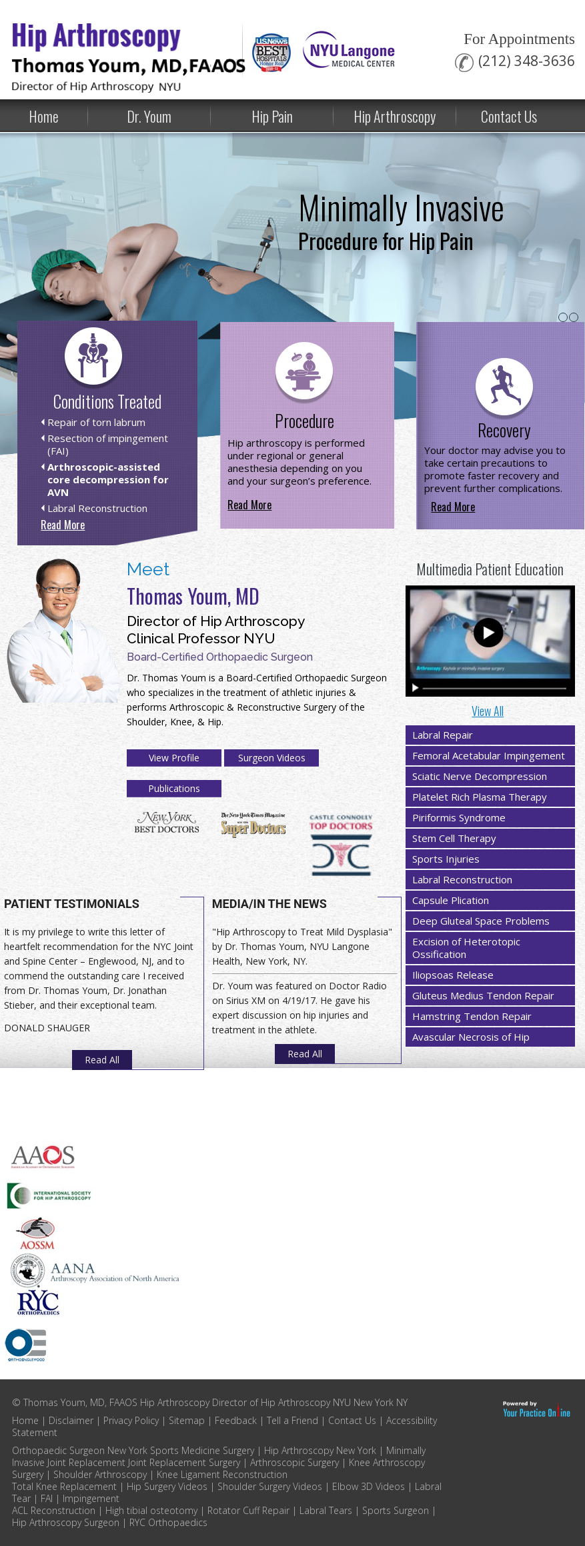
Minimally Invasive (401, 217)
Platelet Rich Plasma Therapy (479, 796)
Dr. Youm (149, 116)
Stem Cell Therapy (454, 838)
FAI (47, 1498)
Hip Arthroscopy (395, 116)
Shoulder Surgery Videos (269, 1486)
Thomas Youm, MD (193, 596)
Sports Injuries (446, 858)
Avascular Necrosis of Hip (471, 1036)
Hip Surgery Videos (168, 1486)
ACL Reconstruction (53, 1510)
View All (488, 710)
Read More (63, 525)
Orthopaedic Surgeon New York (79, 1450)
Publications (174, 788)
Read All (102, 1059)
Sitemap (187, 1420)
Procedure (304, 420)
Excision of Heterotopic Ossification (466, 948)
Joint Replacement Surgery (184, 1462)
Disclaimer (71, 1420)
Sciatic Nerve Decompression (479, 776)
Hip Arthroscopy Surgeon (65, 1522)
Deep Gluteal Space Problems (481, 920)
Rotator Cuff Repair (248, 1510)
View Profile (174, 757)
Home (25, 1420)
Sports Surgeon (395, 1510)
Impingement (91, 1498)
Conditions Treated (107, 401)
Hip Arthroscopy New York (320, 1450)
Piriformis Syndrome (459, 817)
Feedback (236, 1420)
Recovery (504, 429)
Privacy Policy (131, 1420)
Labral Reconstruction (462, 879)
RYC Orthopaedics (168, 1522)
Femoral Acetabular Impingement (488, 755)
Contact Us (509, 116)
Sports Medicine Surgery (202, 1450)
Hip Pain (272, 116)
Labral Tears (326, 1510)
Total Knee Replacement (64, 1486)
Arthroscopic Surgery (294, 1462)
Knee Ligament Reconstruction (222, 1474)
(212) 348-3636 (526, 61)
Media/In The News (269, 904)
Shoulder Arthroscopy (100, 1474)
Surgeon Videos (272, 757)
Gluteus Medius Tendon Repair (483, 995)
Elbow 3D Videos (368, 1486)
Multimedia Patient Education (490, 568)
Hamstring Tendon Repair (472, 1016)
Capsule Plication (450, 900)
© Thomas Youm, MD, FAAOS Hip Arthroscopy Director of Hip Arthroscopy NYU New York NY (210, 1402)
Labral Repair (442, 734)
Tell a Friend (292, 1420)
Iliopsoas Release (453, 974)
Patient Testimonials (71, 904)
